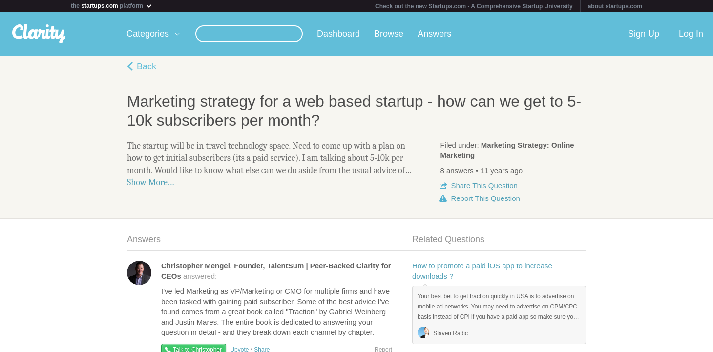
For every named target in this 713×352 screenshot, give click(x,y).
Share (484, 185)
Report (485, 198)
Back (146, 66)
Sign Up (643, 34)
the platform (112, 5)
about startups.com (615, 6)
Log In (691, 34)
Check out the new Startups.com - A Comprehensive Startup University (474, 6)
